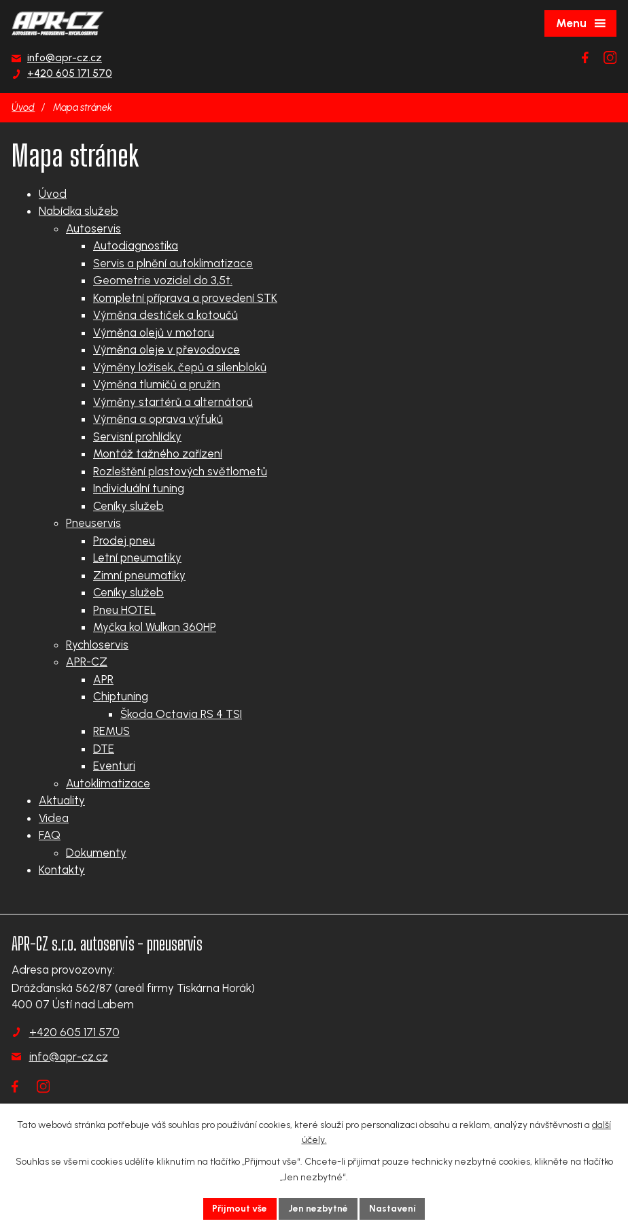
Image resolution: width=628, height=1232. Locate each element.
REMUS (111, 731)
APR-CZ (86, 661)
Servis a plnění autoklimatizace (173, 263)
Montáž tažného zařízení (157, 453)
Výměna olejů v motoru (153, 332)
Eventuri (114, 765)
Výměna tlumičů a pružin (156, 384)
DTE (103, 748)
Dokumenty (96, 852)
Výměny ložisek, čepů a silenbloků (179, 367)
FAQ (49, 835)
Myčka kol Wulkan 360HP (154, 627)
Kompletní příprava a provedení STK (185, 298)
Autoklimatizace (108, 783)
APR (103, 679)
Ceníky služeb (128, 506)
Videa (54, 818)
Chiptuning (120, 696)
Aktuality (62, 800)
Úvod (23, 107)
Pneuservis (93, 523)
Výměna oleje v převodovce (166, 349)
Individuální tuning (138, 488)
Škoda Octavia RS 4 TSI (181, 714)
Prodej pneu (124, 540)
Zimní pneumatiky (139, 575)
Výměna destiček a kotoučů (165, 315)
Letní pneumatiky (137, 557)
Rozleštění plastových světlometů (180, 471)
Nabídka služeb (78, 211)
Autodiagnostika (135, 245)
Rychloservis (97, 644)
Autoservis (93, 228)
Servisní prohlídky (137, 436)
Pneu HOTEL (124, 610)
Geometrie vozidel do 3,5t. (162, 280)
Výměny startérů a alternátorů (173, 402)
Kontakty (62, 869)
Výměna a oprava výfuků (158, 419)
